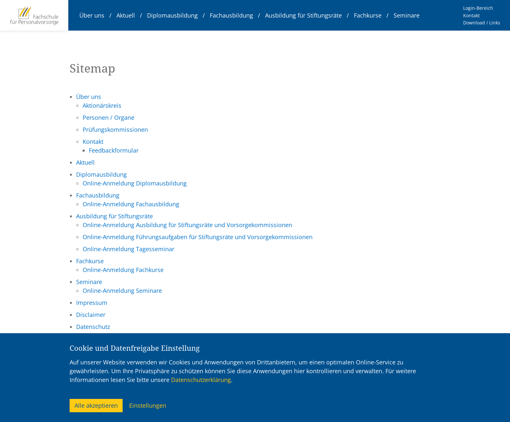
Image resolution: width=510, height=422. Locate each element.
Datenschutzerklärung (201, 380)
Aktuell (125, 15)
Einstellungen (147, 405)
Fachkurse (368, 15)
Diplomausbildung (172, 15)
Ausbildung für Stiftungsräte (303, 15)
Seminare (407, 15)
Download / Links (481, 23)
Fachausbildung (231, 15)
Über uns (91, 15)
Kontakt (471, 15)
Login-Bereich (478, 8)
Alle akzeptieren (96, 405)
